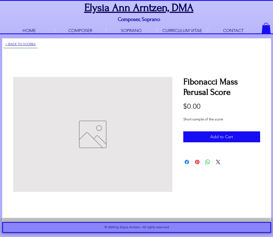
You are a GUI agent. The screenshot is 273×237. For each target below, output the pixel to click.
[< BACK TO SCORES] (21, 44)
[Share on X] (218, 162)
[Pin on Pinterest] (197, 162)
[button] (266, 28)
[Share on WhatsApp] (207, 162)
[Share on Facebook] (187, 162)
